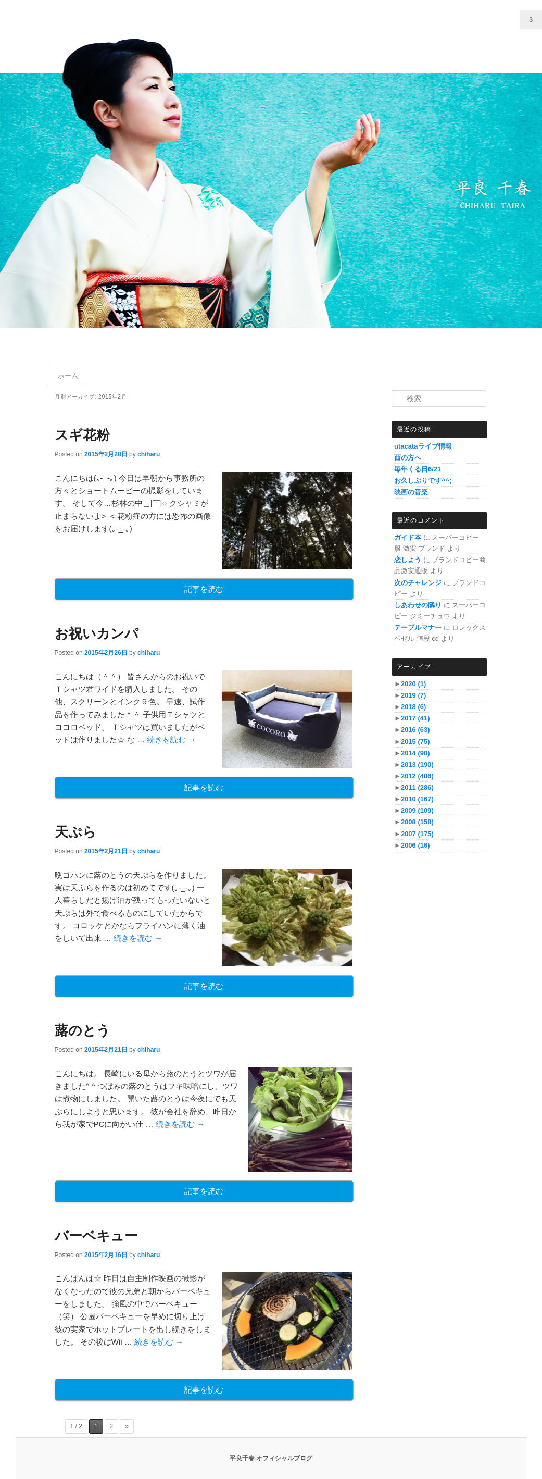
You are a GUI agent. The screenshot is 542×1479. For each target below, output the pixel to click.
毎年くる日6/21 (417, 469)
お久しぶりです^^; (423, 480)
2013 (417, 764)
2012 (417, 776)
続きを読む (171, 739)
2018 (413, 707)
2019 (413, 695)
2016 (415, 730)
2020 (413, 684)
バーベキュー (96, 1236)
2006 (415, 845)
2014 (415, 753)
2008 (417, 822)
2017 (415, 718)
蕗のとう (82, 1030)
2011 (417, 787)
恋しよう (407, 560)
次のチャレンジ (418, 583)
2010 (417, 799)
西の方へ (407, 458)
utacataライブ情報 (423, 446)
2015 (415, 741)
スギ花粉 (82, 435)
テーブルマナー (418, 627)
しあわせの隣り (418, 605)
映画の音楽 (411, 492)
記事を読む (203, 589)
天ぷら (75, 832)
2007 (417, 834)
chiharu (148, 454)
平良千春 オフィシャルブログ (271, 1458)
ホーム (68, 376)
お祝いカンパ (96, 633)
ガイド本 (407, 537)
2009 (417, 810)
